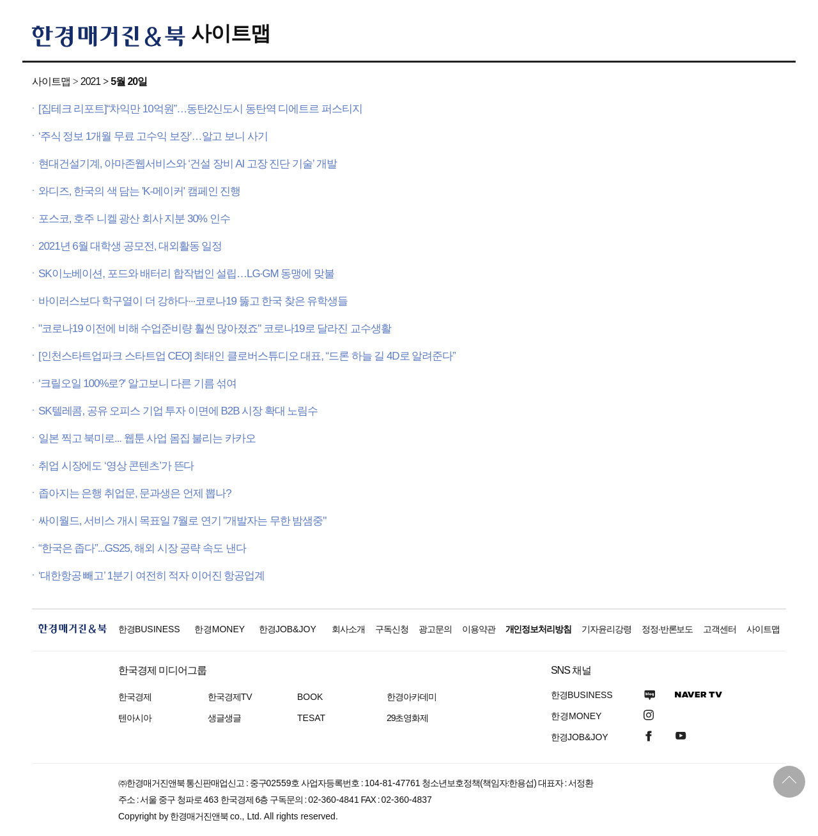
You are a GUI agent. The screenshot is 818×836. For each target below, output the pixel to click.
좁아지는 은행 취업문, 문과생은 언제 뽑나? (134, 493)
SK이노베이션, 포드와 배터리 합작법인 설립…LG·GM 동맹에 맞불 (186, 274)
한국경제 (134, 697)
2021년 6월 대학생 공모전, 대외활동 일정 (130, 246)
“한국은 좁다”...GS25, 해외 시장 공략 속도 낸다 (141, 548)
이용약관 (478, 629)
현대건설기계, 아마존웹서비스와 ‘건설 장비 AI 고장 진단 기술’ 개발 (187, 164)
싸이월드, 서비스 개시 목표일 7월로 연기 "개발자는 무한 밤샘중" (182, 521)
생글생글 (224, 718)
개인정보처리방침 (538, 629)
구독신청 (391, 629)
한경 (149, 629)
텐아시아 (134, 718)
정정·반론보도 (667, 629)
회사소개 (348, 629)
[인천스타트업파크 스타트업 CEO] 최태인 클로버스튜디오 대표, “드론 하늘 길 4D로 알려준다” (247, 356)
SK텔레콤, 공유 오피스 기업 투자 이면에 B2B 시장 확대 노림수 (178, 411)
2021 (90, 81)
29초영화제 (407, 718)
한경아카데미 (411, 697)
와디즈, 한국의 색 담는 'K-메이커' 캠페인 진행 (139, 191)
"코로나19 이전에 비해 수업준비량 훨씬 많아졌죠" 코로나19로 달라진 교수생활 (214, 329)
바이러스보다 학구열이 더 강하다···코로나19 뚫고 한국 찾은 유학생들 (193, 301)
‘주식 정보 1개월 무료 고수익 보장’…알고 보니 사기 (153, 136)
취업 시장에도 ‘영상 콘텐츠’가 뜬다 (116, 466)
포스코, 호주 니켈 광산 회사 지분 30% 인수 (134, 219)
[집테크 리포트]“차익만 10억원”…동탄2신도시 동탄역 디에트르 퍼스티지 (200, 109)
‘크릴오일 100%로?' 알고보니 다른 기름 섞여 (137, 383)
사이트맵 (230, 33)
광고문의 (435, 629)
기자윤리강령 (606, 629)
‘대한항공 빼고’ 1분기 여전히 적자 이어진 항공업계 (151, 576)
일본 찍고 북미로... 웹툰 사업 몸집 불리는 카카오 (147, 438)
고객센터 (719, 629)
